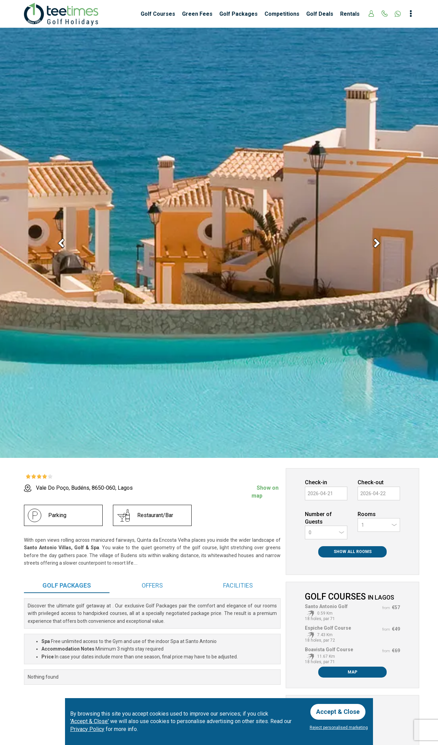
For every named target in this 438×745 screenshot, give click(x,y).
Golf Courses (158, 14)
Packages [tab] (66, 585)
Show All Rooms (353, 551)
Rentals (350, 14)
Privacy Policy (87, 729)
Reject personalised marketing (339, 727)
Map (352, 672)
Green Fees (197, 14)
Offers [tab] (152, 585)
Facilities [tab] (238, 585)
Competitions (282, 14)
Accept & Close (338, 711)
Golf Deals (319, 14)
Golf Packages (238, 14)
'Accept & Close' (89, 721)
